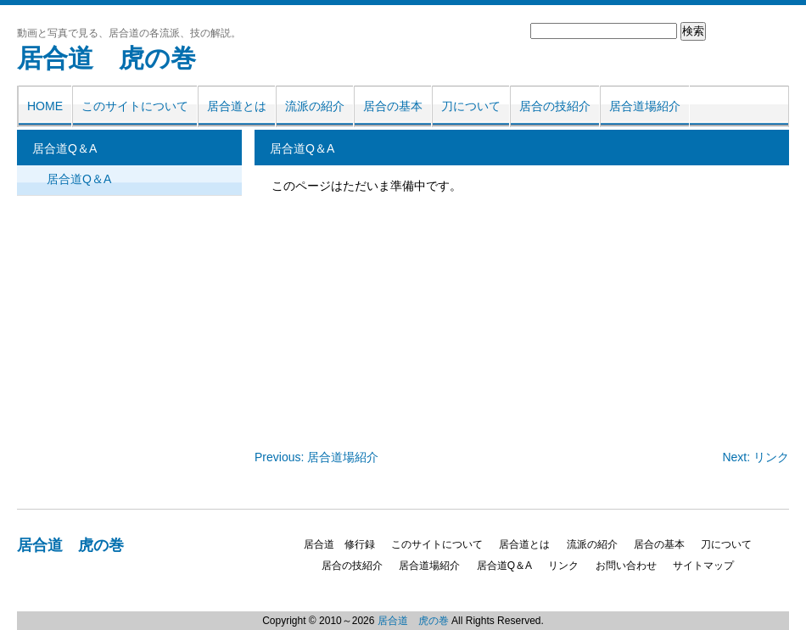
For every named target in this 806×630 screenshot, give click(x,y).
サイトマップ (703, 565)
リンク (563, 565)
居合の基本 (393, 106)
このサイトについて (134, 106)
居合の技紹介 (555, 106)
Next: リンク (755, 457)
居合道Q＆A (79, 179)
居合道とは (236, 106)
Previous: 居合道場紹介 (316, 457)
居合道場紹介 (644, 106)
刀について (471, 106)
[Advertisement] (361, 318)
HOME (45, 106)
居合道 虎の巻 (106, 58)
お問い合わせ (626, 565)
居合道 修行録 (339, 544)
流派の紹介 (314, 106)
